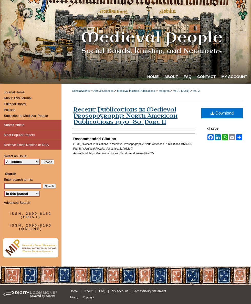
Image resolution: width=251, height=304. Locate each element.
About (88, 291)
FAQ (102, 291)
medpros (164, 90)
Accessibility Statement (150, 291)
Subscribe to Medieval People (26, 116)
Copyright (88, 297)
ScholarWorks (81, 90)
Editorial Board (15, 104)
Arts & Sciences (103, 90)
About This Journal (18, 98)
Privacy (74, 297)
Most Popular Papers (19, 135)
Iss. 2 (196, 90)
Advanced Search (17, 203)
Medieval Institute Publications (136, 90)
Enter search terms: (18, 180)
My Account (120, 291)
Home (74, 291)
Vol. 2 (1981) (181, 90)
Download (222, 113)
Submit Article (14, 125)
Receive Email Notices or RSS (26, 145)
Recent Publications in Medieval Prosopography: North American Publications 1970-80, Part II (125, 116)
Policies (9, 110)
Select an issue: (15, 156)
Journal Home (14, 92)
